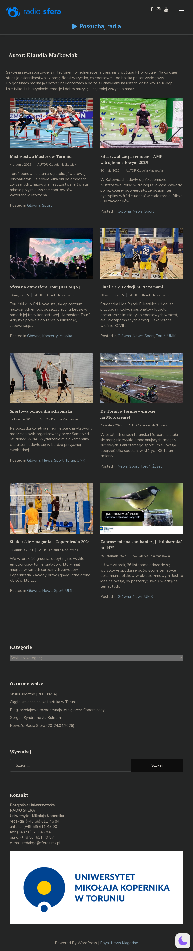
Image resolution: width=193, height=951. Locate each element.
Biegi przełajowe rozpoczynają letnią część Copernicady (57, 709)
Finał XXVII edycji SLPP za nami (131, 287)
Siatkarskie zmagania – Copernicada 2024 (50, 541)
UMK (171, 335)
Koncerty (50, 335)
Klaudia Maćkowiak (62, 165)
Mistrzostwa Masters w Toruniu (41, 156)
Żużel (157, 466)
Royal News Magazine (119, 942)
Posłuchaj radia (100, 26)
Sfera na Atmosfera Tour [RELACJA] (45, 287)
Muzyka (65, 335)
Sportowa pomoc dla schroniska (41, 411)
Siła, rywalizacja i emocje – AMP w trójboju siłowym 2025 (131, 159)
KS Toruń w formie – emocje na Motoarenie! (127, 414)
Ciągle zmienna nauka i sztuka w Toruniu (44, 701)
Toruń (161, 335)
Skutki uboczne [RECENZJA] (33, 694)
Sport (47, 205)
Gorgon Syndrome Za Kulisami (36, 717)
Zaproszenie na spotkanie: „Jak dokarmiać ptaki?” (141, 544)
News (138, 211)
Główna (33, 205)
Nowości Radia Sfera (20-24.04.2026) (42, 725)
